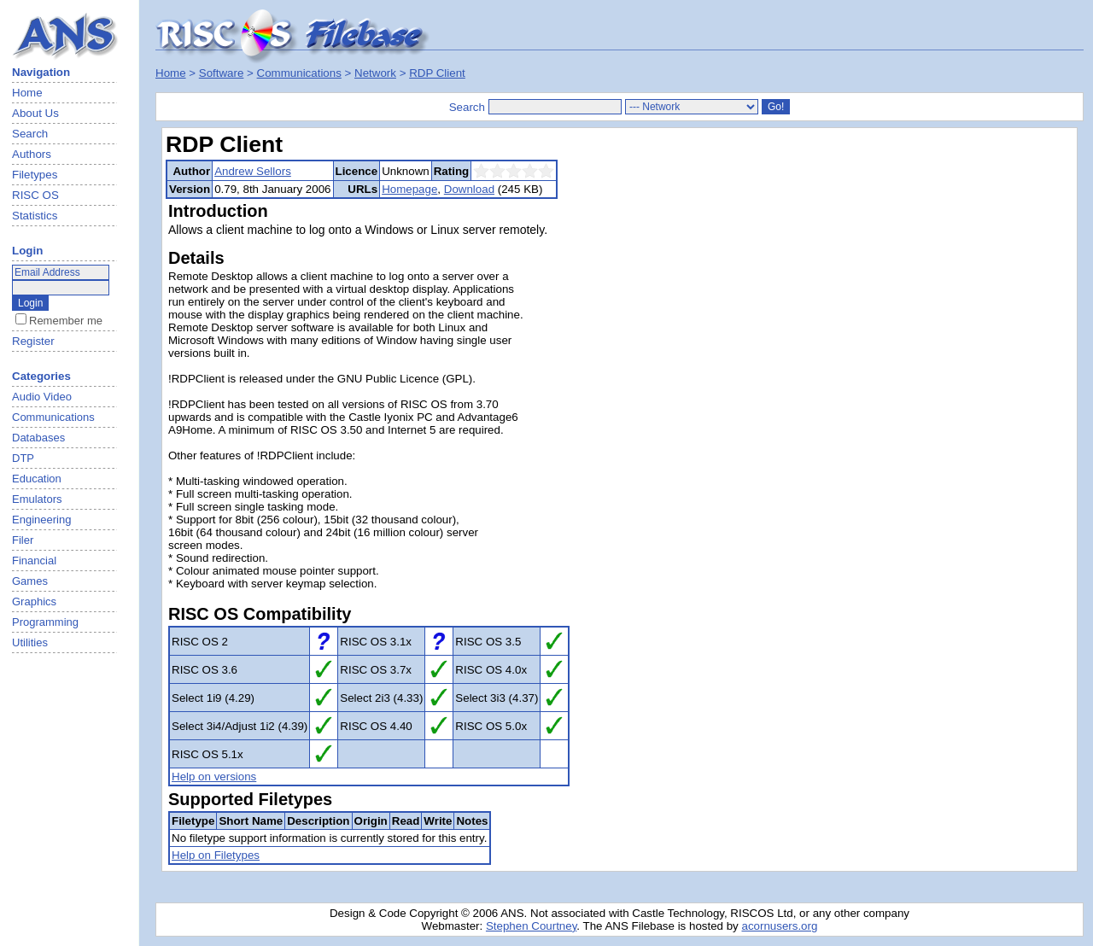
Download (469, 189)
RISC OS (35, 195)
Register (33, 341)
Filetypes (34, 174)
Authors (31, 154)
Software (221, 73)
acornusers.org (779, 926)
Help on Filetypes (216, 855)
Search (30, 133)
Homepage (409, 189)
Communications (299, 73)
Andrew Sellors (252, 171)
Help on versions (214, 776)
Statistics (34, 215)
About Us (35, 113)
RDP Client (437, 73)
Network (375, 73)
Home (27, 92)
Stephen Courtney (531, 926)
